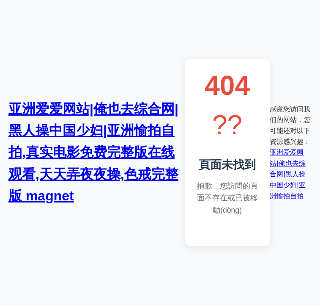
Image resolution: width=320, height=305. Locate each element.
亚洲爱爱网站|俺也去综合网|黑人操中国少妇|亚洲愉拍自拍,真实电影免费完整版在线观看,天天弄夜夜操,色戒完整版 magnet (93, 152)
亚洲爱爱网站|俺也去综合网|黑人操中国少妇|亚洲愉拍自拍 (287, 174)
